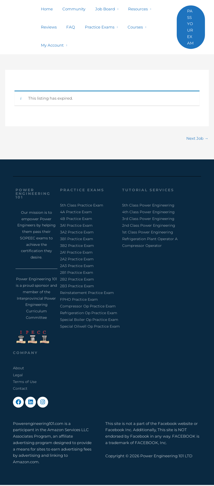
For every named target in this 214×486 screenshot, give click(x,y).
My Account (51, 45)
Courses (128, 27)
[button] (190, 27)
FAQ (67, 27)
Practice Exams (94, 27)
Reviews (48, 27)
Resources (131, 8)
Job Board (100, 8)
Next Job (197, 138)
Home (46, 8)
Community (71, 8)
